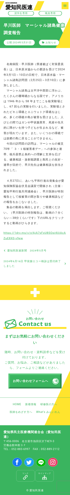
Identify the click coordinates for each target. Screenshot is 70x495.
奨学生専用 (21, 13)
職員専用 (50, 13)
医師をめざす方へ (21, 412)
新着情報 (30, 404)
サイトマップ (44, 476)
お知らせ (51, 42)
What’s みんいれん (48, 412)
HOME (17, 404)
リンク (25, 476)
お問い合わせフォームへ (30, 381)
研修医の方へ (48, 404)
